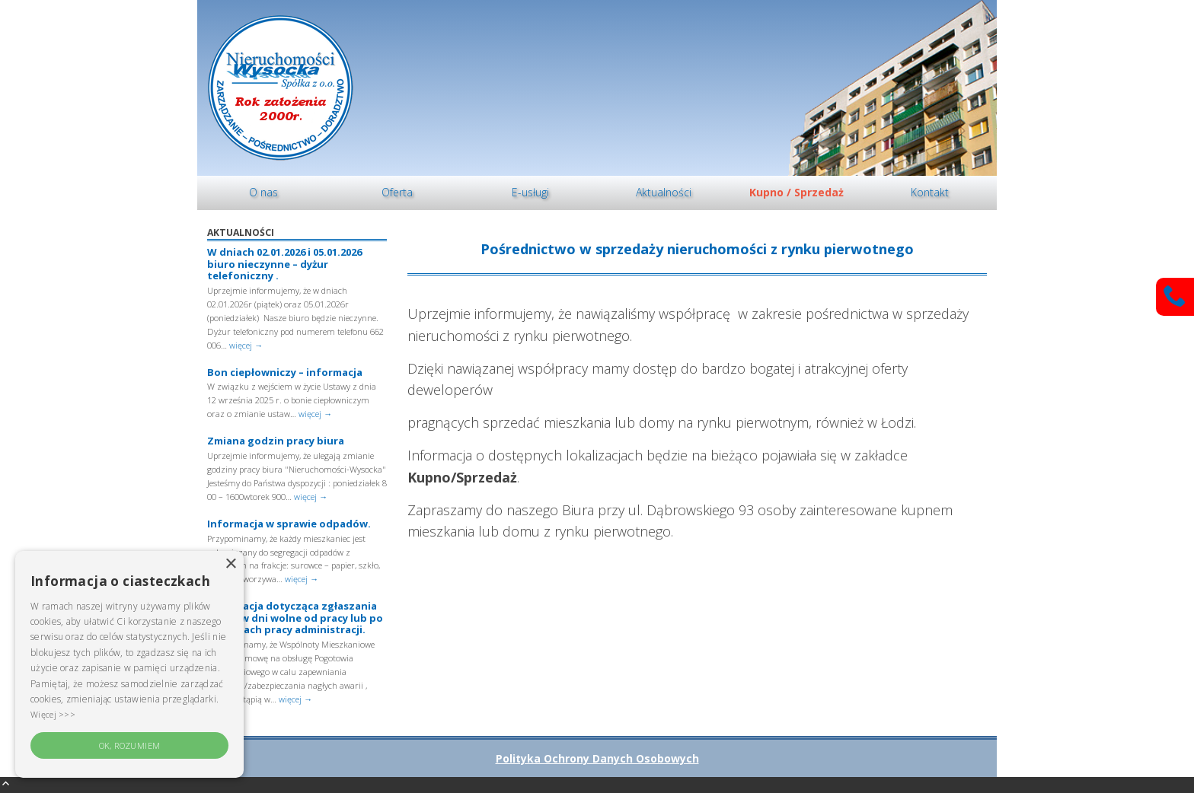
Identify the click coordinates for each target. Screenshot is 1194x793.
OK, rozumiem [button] (130, 745)
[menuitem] (263, 193)
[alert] (129, 664)
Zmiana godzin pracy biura (275, 440)
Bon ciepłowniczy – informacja (284, 372)
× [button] (230, 564)
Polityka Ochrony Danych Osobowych (597, 758)
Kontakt (930, 192)
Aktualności (663, 192)
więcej (246, 345)
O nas (263, 192)
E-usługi (530, 192)
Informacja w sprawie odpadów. (289, 523)
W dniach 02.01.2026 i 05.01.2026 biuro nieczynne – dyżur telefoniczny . (284, 263)
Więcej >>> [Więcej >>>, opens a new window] (52, 714)
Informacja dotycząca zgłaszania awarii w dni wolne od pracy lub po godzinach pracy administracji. (295, 617)
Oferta (397, 192)
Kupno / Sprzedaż (796, 192)
